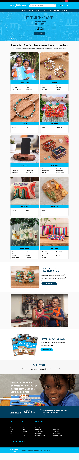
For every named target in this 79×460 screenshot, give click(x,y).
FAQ (23, 433)
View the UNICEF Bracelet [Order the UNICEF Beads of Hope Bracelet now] (49, 284)
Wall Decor (28, 214)
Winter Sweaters (55, 426)
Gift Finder (38, 10)
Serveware (44, 212)
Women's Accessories (46, 168)
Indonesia (14, 255)
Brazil (13, 251)
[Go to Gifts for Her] (54, 149)
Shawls (43, 129)
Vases (57, 210)
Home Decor (56, 10)
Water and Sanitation (16, 89)
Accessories (44, 89)
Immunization (29, 89)
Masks (27, 210)
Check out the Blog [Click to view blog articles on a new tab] (39, 364)
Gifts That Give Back (56, 424)
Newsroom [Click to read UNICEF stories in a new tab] (12, 429)
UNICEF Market (12, 426)
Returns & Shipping (25, 426)
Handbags (58, 85)
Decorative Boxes (38, 427)
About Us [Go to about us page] (44, 0)
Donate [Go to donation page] (66, 0)
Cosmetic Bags (38, 437)
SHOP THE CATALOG (47, 350)
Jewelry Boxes (59, 127)
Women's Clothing (45, 170)
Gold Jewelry (28, 129)
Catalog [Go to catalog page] (49, 0)
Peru (27, 253)
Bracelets (14, 127)
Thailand (28, 255)
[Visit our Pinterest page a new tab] (24, 441)
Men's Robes (28, 168)
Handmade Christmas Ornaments (41, 435)
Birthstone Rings (38, 429)
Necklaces (14, 131)
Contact (23, 429)
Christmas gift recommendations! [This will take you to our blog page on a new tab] (40, 369)
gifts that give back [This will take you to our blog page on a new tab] (54, 368)
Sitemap (11, 435)
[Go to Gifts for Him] (24, 149)
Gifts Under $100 (59, 251)
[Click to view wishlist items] (60, 5)
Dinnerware (44, 214)
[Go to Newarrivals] (54, 66)
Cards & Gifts (31, 10)
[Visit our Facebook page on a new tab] (20, 441)
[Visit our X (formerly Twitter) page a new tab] (22, 441)
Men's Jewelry (15, 170)
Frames (13, 212)
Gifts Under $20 (45, 251)
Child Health (14, 87)
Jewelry (45, 10)
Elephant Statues (56, 431)
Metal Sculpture (29, 172)
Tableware (58, 89)
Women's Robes (59, 170)
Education (28, 85)
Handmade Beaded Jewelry (57, 435)
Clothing (43, 87)
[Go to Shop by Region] (24, 232)
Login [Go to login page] (53, 0)
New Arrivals (64, 10)
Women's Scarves (59, 168)
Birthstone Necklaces (56, 433)
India (13, 253)
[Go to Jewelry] (24, 108)
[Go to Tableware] (54, 191)
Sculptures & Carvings (30, 212)
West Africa (28, 257)
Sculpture (44, 172)
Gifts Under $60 (45, 255)
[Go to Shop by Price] (54, 232)
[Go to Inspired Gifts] (24, 66)
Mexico (27, 251)
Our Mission (12, 424)
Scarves (43, 127)
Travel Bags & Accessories (39, 431)
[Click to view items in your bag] (66, 5)
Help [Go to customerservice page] (56, 0)
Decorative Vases (56, 427)
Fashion (50, 10)
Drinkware (44, 210)
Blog (11, 431)
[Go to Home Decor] (24, 191)
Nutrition (14, 85)
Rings (27, 127)
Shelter (27, 87)
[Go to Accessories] (54, 108)
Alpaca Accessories (60, 131)
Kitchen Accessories (38, 433)
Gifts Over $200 (59, 255)
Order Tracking (24, 424)
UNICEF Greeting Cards (57, 437)
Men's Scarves (15, 172)
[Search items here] (41, 5)
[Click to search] (54, 5)
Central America (15, 257)
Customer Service (25, 427)
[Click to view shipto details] (61, 1)
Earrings (13, 129)
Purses (36, 426)
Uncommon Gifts (56, 429)
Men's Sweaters (29, 170)
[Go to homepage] (18, 5)
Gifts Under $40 (45, 253)
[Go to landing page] (39, 26)
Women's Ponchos (60, 172)
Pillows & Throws (15, 214)
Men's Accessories (60, 129)
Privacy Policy (24, 431)
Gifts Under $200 (59, 253)
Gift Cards (44, 257)
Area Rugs (14, 210)
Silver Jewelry (29, 131)
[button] (11, 38)
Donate (11, 433)
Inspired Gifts (23, 10)
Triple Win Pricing (13, 427)
